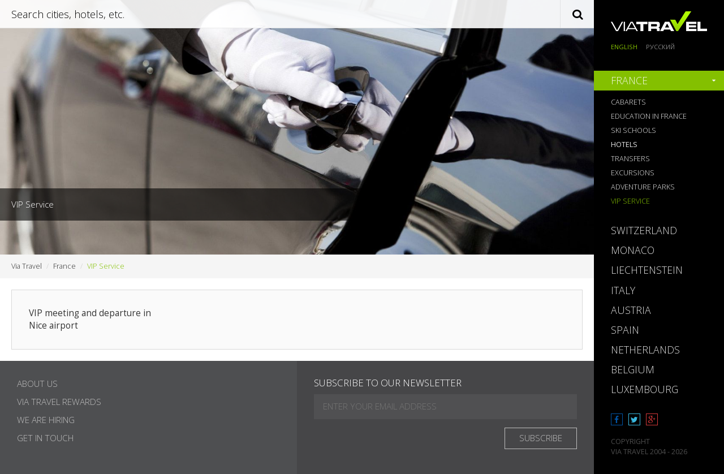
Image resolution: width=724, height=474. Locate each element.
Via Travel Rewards (59, 402)
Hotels (624, 144)
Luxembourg (644, 389)
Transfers (630, 158)
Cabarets (628, 102)
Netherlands (645, 349)
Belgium (632, 369)
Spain (625, 330)
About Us (37, 384)
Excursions (632, 173)
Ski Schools (633, 130)
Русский (660, 46)
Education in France (649, 116)
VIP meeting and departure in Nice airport (90, 319)
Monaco (632, 250)
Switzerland (644, 230)
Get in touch (45, 438)
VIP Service (630, 201)
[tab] (659, 81)
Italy (623, 290)
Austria (631, 310)
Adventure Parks (643, 187)
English (624, 46)
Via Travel (26, 266)
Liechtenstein (647, 270)
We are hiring (46, 420)
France (629, 80)
